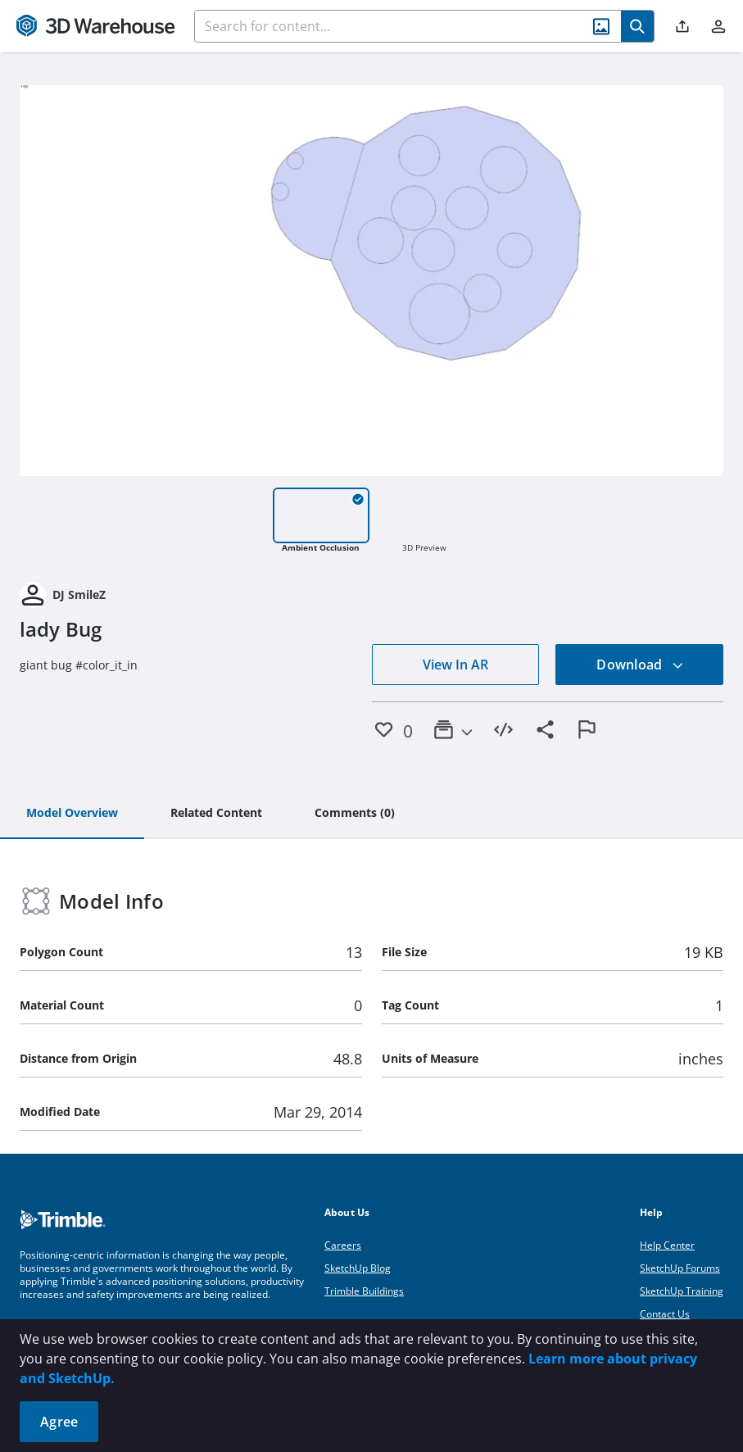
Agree (59, 1422)
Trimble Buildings (364, 1291)
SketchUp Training (681, 1291)
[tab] (72, 813)
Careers (342, 1245)
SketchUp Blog (357, 1268)
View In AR (455, 665)
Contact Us (665, 1314)
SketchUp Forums (680, 1268)
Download (639, 665)
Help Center (667, 1245)
